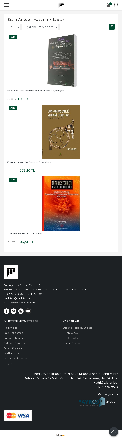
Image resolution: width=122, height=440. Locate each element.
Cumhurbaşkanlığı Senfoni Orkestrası (29, 162)
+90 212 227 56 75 (13, 293)
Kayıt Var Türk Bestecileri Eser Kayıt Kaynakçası (35, 90)
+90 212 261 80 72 (34, 293)
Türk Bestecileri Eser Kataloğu (25, 233)
